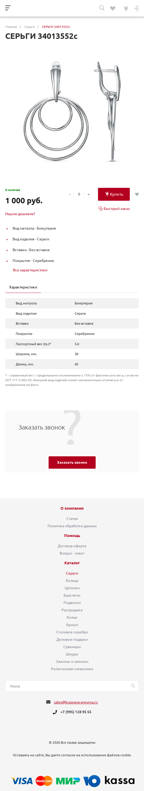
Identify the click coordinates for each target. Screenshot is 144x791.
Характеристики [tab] (23, 287)
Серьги (72, 573)
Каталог (72, 563)
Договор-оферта (72, 546)
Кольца (72, 580)
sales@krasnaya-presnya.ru (76, 702)
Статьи (72, 518)
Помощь (72, 536)
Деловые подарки (72, 639)
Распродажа (72, 610)
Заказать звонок (72, 462)
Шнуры (72, 654)
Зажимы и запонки (72, 661)
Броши (72, 625)
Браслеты (72, 595)
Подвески (72, 603)
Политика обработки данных (72, 526)
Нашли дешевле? (20, 214)
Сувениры (72, 647)
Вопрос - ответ (72, 553)
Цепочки (72, 588)
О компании (72, 508)
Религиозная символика (72, 669)
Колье (72, 617)
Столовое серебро (72, 632)
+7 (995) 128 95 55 (75, 712)
